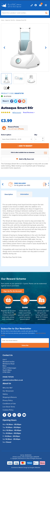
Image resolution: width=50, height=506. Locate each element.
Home (2, 20)
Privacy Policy (8, 400)
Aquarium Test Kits (10, 20)
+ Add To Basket (25, 146)
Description (9, 194)
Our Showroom (8, 391)
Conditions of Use (9, 404)
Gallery (5, 394)
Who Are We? (7, 388)
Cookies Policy (8, 410)
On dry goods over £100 (22, 185)
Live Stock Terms (9, 407)
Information (24, 194)
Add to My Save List (25, 159)
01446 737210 (8, 377)
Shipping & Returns (10, 397)
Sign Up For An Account (13, 291)
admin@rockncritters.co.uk (13, 380)
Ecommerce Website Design (19, 467)
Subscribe (25, 345)
